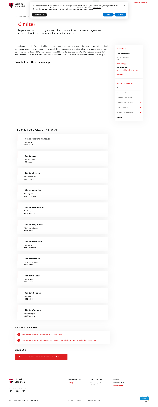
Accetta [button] (120, 14)
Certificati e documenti (124, 98)
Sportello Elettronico (141, 2)
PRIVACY (79, 401)
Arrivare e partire (123, 88)
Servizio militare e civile (125, 113)
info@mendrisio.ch (119, 386)
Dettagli (120, 74)
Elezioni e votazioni (123, 108)
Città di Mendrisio (21, 16)
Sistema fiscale (122, 93)
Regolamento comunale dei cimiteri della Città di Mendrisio (40, 335)
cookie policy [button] (97, 8)
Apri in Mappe (122, 64)
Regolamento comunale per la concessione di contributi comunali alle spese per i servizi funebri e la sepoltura (56, 341)
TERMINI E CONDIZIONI (93, 401)
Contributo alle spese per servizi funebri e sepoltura (41, 358)
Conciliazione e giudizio (125, 103)
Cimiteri (119, 119)
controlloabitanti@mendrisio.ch (128, 70)
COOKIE (70, 401)
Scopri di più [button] (39, 14)
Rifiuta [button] (108, 14)
